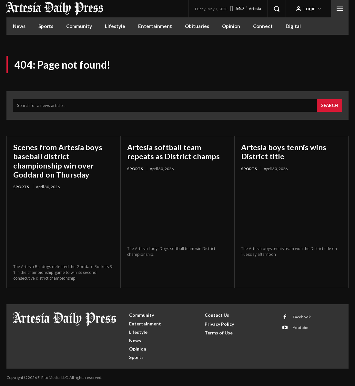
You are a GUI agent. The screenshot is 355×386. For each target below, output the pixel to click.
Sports (21, 186)
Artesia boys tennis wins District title (283, 151)
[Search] (329, 105)
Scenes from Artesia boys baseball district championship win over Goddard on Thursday (57, 160)
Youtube (300, 326)
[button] (276, 8)
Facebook (302, 316)
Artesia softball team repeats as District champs (173, 151)
